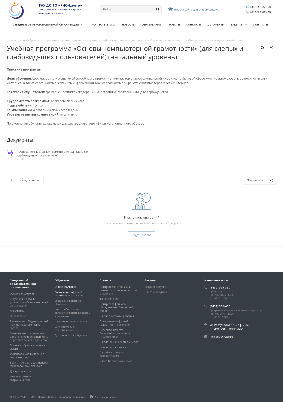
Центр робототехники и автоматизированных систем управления (72, 313)
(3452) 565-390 (260, 7)
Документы (215, 24)
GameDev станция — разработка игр (113, 354)
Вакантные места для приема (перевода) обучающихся (29, 364)
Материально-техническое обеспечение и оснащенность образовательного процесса (29, 336)
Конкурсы (193, 24)
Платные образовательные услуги (27, 346)
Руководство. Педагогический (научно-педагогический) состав (29, 324)
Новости (128, 24)
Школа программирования (71, 321)
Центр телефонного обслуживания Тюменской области (116, 307)
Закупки (239, 24)
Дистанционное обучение (71, 335)
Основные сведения (22, 293)
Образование (151, 24)
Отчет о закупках (156, 292)
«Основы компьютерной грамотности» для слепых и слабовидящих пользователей (52, 153)
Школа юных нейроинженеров (119, 342)
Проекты (173, 24)
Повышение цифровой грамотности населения (69, 293)
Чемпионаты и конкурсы (115, 347)
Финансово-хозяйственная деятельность (27, 355)
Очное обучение (65, 287)
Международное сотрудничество (20, 378)
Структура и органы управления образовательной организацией (29, 302)
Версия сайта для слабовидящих (196, 9)
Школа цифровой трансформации (65, 328)
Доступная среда (21, 371)
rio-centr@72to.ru (221, 336)
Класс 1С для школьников (116, 361)
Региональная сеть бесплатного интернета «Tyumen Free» (115, 333)
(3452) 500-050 (260, 12)
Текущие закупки (155, 287)
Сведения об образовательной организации (48, 24)
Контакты (260, 24)
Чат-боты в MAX (103, 24)
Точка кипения (109, 299)
